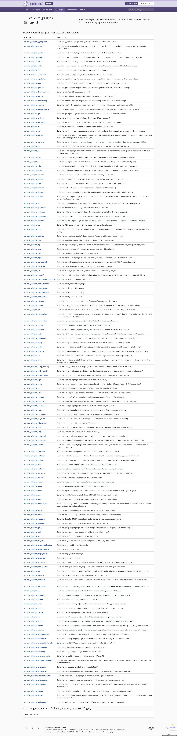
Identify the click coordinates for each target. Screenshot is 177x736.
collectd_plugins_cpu (32, 113)
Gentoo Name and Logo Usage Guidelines (96, 732)
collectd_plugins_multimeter (35, 338)
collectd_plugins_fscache (33, 196)
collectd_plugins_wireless (34, 630)
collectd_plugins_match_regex (36, 288)
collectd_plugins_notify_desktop (36, 367)
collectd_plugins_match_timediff (37, 292)
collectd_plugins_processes (34, 445)
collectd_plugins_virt (32, 617)
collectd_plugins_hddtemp (34, 212)
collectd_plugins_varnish (33, 612)
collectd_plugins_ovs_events (35, 414)
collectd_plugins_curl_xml (34, 142)
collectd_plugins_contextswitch (36, 109)
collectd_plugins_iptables (34, 236)
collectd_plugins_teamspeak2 (35, 567)
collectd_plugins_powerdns (34, 440)
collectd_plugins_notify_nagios (36, 375)
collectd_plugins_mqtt (32, 334)
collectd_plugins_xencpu (33, 691)
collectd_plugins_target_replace (36, 549)
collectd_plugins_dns (32, 162)
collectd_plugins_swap (33, 515)
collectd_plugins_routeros (34, 469)
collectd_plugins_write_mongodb (37, 656)
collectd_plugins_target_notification (38, 545)
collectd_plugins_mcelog (33, 305)
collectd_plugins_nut (32, 388)
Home (27, 10)
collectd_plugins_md (32, 310)
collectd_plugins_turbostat (34, 586)
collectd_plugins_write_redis (35, 667)
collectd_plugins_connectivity (35, 100)
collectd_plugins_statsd (33, 510)
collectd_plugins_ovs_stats (34, 419)
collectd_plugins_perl (32, 427)
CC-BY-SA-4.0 (73, 732)
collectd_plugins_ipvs (32, 240)
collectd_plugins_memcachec (35, 314)
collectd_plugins (41, 18)
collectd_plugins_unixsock (34, 595)
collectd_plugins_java (32, 249)
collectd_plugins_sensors (34, 482)
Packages (36, 10)
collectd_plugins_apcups (33, 57)
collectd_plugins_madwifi (34, 275)
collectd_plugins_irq (32, 245)
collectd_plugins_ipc (32, 225)
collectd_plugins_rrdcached (34, 473)
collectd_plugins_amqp (33, 46)
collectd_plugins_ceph (32, 83)
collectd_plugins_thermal (34, 575)
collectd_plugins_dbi (32, 146)
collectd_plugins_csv (32, 127)
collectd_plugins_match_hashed (36, 284)
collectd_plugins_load (32, 253)
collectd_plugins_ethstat (33, 179)
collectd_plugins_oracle (33, 410)
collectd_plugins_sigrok (33, 490)
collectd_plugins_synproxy (34, 519)
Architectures (71, 10)
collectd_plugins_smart (33, 495)
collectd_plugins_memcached (35, 321)
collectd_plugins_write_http (35, 638)
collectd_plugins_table (32, 532)
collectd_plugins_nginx (33, 360)
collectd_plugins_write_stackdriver (37, 676)
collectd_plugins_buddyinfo (35, 74)
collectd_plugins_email (33, 170)
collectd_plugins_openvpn (34, 406)
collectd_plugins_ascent (33, 61)
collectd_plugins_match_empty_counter (39, 279)
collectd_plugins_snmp (33, 499)
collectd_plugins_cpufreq (34, 118)
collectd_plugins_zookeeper (35, 702)
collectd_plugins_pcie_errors (35, 423)
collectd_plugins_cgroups (34, 87)
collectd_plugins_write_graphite (36, 634)
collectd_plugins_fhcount (34, 188)
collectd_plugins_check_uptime (36, 92)
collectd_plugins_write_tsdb (35, 684)
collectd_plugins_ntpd (32, 380)
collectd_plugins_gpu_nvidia (35, 207)
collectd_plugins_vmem (33, 621)
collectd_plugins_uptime (33, 599)
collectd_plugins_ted (32, 571)
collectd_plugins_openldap (34, 401)
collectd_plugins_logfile (33, 258)
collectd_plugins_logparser (34, 266)
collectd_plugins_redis (32, 464)
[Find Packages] (143, 9)
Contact (151, 727)
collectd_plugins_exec (32, 183)
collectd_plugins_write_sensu (35, 671)
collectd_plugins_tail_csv (33, 541)
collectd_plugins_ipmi (32, 229)
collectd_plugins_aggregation (35, 42)
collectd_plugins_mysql (33, 342)
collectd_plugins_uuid (32, 608)
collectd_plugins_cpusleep (34, 122)
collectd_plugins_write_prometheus (38, 660)
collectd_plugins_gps (32, 203)
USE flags (59, 10)
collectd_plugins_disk (32, 157)
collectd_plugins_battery (33, 66)
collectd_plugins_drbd (32, 166)
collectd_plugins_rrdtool (33, 477)
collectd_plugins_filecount (34, 192)
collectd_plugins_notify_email (35, 371)
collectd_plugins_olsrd (32, 393)
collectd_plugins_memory (34, 325)
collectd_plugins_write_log (34, 651)
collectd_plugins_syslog (33, 528)
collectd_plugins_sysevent (34, 523)
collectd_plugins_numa (33, 384)
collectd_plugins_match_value (35, 297)
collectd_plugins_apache (33, 53)
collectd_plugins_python (33, 460)
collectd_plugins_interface (34, 220)
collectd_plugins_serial (33, 486)
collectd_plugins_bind (32, 70)
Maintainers (48, 10)
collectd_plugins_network (34, 351)
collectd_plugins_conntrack (35, 105)
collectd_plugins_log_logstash (35, 262)
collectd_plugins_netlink (33, 347)
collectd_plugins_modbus (34, 329)
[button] (131, 3)
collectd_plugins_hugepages (35, 216)
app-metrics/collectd (33, 714)
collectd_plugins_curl (32, 131)
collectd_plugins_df (31, 151)
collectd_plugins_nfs (32, 355)
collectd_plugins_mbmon (34, 301)
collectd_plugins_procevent (35, 451)
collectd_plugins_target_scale (35, 554)
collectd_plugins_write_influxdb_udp (38, 643)
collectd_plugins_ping (32, 432)
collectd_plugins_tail (32, 536)
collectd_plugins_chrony (33, 96)
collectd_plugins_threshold (34, 580)
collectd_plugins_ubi (32, 591)
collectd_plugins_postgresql (35, 436)
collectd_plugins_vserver (33, 625)
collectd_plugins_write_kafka (35, 647)
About (82, 10)
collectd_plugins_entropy (34, 175)
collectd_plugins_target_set (34, 558)
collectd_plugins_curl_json (34, 135)
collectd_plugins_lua (32, 271)
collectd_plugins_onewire (34, 397)
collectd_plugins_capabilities (35, 79)
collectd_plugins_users (33, 604)
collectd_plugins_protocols (34, 456)
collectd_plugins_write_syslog (35, 680)
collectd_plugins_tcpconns (34, 562)
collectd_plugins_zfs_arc (33, 695)
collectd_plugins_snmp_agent (35, 503)
